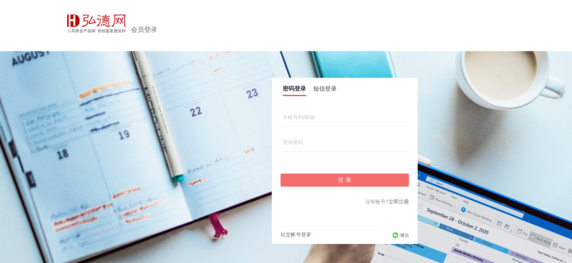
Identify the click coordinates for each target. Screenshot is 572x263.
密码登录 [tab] (294, 88)
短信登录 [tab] (325, 88)
